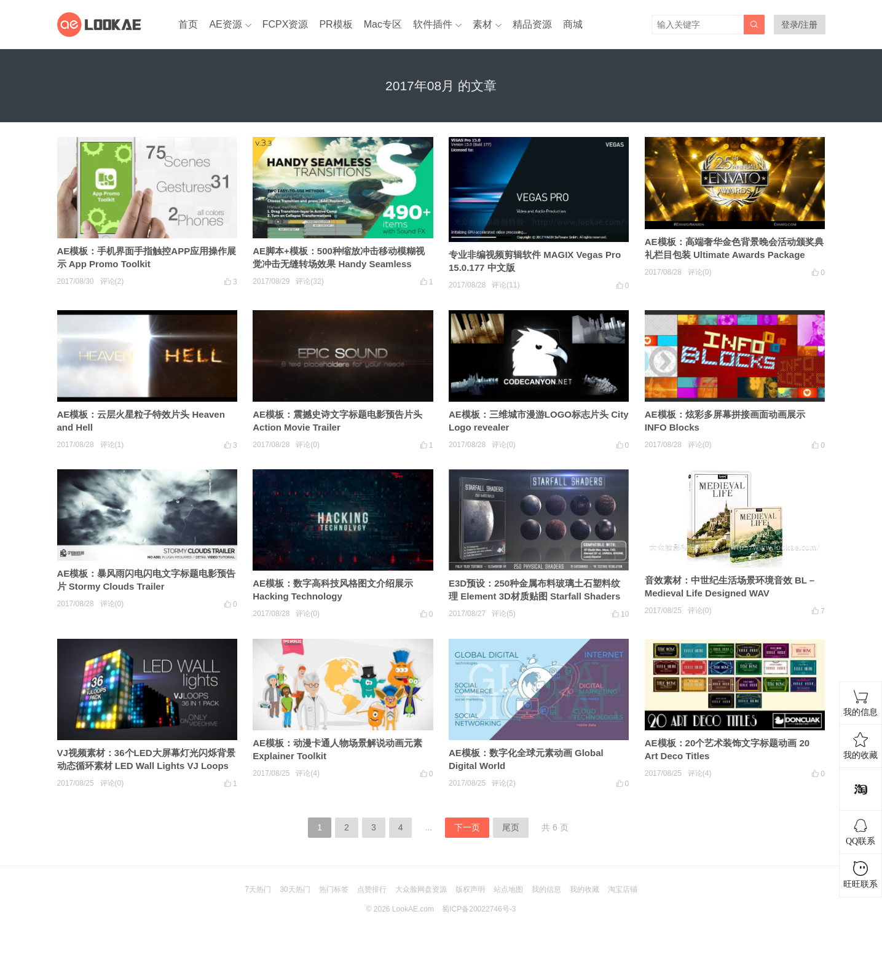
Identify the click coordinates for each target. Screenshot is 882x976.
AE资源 (225, 24)
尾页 (510, 827)
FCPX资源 (285, 24)
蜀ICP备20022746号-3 (479, 909)
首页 (188, 24)
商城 (573, 24)
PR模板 (335, 24)
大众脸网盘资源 (421, 889)
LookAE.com (413, 909)
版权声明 (470, 889)
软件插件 (432, 24)
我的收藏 (584, 889)
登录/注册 (799, 24)
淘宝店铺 (622, 889)
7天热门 (258, 889)
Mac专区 (383, 24)
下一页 (467, 827)
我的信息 (546, 889)
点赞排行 (372, 889)
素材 (482, 24)
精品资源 (532, 24)
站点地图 (508, 889)
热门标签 (333, 889)
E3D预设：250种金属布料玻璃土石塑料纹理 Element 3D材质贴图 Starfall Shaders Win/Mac (534, 596)
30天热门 (295, 889)
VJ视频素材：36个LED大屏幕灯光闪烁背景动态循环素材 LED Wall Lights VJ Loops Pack (146, 766)
